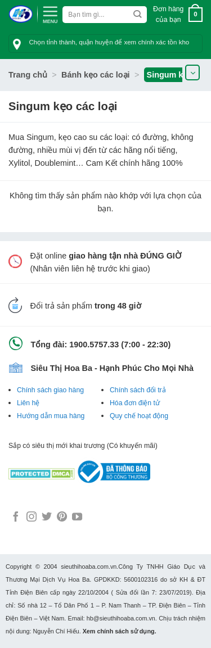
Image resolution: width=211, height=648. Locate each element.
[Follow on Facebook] (16, 517)
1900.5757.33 (94, 344)
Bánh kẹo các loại (95, 74)
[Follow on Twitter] (47, 517)
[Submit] (137, 14)
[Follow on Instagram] (31, 517)
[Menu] (50, 13)
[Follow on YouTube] (77, 517)
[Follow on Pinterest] (62, 517)
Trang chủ (27, 74)
